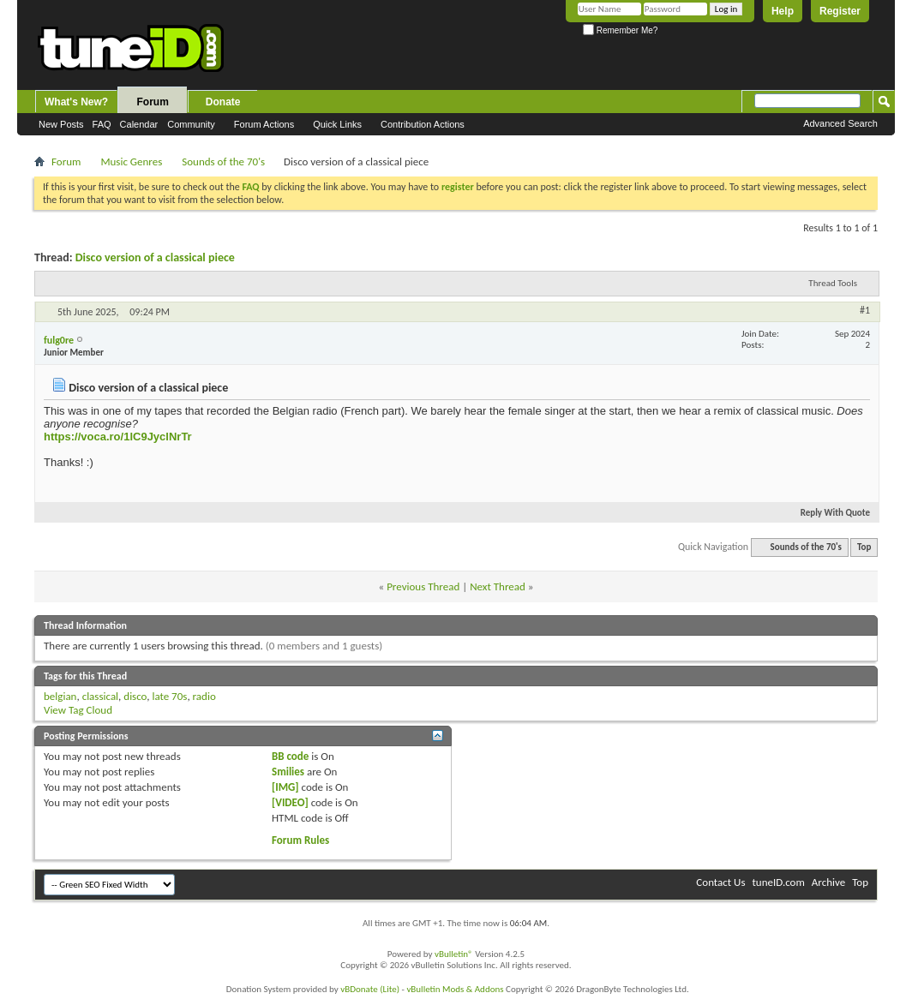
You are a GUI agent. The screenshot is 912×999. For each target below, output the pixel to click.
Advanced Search (840, 123)
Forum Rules (300, 840)
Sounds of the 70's (223, 161)
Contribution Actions (423, 124)
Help (782, 11)
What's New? (76, 102)
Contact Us (720, 882)
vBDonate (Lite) (369, 989)
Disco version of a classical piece (155, 257)
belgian (60, 696)
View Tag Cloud (78, 709)
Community (191, 124)
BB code (290, 756)
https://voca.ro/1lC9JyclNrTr (118, 436)
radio (204, 696)
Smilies (288, 771)
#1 (865, 310)
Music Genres (131, 161)
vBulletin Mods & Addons (454, 989)
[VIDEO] (290, 802)
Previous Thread (423, 586)
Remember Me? (620, 30)
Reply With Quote (828, 512)
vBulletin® (454, 954)
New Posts (61, 124)
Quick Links (337, 124)
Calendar (139, 124)
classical (100, 696)
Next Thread (497, 586)
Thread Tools (832, 283)
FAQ (102, 124)
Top (864, 547)
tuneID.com (778, 882)
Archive (828, 882)
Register (840, 11)
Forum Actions (264, 124)
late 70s (169, 696)
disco (135, 696)
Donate (223, 102)
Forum (153, 102)
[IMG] (285, 787)
